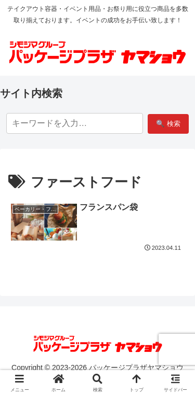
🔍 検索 (168, 124)
